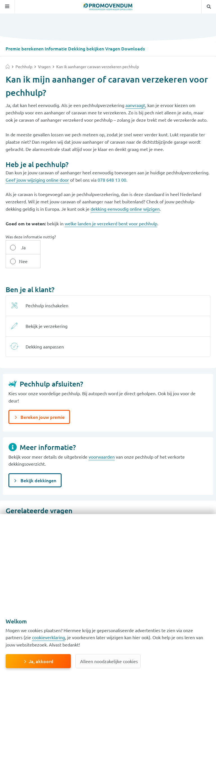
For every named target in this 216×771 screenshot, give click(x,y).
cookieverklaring (48, 637)
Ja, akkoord (41, 661)
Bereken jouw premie (42, 403)
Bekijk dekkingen (37, 466)
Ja (22, 247)
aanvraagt (135, 105)
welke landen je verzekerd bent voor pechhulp (111, 223)
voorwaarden (102, 442)
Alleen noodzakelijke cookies (109, 661)
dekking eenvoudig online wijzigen (125, 208)
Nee (54, 247)
